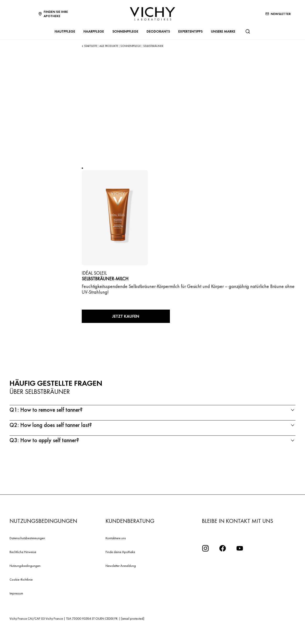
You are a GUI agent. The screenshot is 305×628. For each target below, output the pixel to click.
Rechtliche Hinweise (23, 552)
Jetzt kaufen (125, 316)
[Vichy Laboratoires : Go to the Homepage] (152, 13)
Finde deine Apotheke (120, 552)
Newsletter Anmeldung (121, 566)
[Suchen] (247, 31)
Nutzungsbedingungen (25, 566)
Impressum (16, 593)
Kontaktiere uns (116, 538)
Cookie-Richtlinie (21, 579)
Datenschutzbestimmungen (27, 538)
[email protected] (132, 618)
